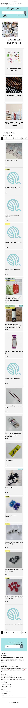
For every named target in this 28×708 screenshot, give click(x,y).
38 (25, 138)
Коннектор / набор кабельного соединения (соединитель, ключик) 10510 (13, 435)
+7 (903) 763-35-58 (4, 3)
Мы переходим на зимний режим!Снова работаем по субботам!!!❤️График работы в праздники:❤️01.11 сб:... (14, 670)
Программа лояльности (7, 695)
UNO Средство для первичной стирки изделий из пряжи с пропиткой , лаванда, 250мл (12, 298)
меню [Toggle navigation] (5, 16)
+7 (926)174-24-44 (12, 3)
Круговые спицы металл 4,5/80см (14, 624)
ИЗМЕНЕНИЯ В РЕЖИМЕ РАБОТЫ (9, 666)
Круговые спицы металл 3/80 (12, 269)
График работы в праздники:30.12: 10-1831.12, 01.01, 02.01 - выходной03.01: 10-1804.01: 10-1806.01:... (12, 660)
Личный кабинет (10, 4)
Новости (3, 654)
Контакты (3, 4)
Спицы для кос (9, 460)
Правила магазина (5, 691)
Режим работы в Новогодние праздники (12, 657)
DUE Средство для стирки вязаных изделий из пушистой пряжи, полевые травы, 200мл (13, 326)
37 (23, 138)
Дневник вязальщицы (11, 160)
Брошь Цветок (9, 487)
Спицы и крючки (14, 95)
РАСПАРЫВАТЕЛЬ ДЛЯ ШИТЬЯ (13, 188)
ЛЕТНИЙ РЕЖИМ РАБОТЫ (8, 676)
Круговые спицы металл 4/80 (12, 378)
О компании (20, 3)
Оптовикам (4, 693)
